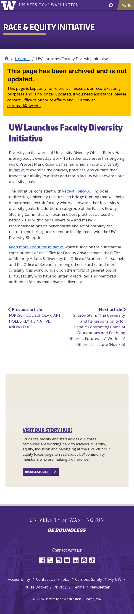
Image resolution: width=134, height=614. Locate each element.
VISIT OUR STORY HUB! (47, 430)
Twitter (50, 560)
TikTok (92, 560)
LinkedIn (75, 560)
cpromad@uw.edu (24, 105)
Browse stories (36, 472)
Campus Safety (88, 579)
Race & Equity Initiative (6, 57)
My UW (114, 579)
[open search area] (110, 5)
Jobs (65, 579)
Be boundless (67, 530)
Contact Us (45, 579)
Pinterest (84, 560)
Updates (22, 58)
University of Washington (9, 5)
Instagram (58, 560)
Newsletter (100, 587)
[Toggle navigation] (127, 5)
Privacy (60, 587)
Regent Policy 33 (77, 191)
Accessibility (19, 579)
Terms (78, 587)
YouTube (67, 560)
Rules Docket (36, 587)
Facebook (42, 560)
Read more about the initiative (36, 246)
